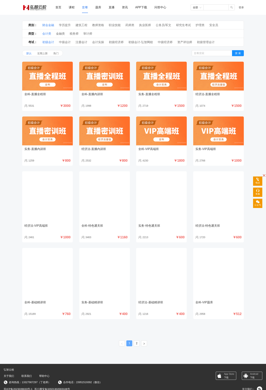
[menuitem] (58, 7)
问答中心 (160, 7)
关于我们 (9, 375)
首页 (58, 7)
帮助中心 (44, 375)
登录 (241, 7)
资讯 (125, 7)
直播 (112, 7)
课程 (72, 7)
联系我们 (26, 375)
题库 (98, 7)
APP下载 (141, 7)
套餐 (85, 7)
